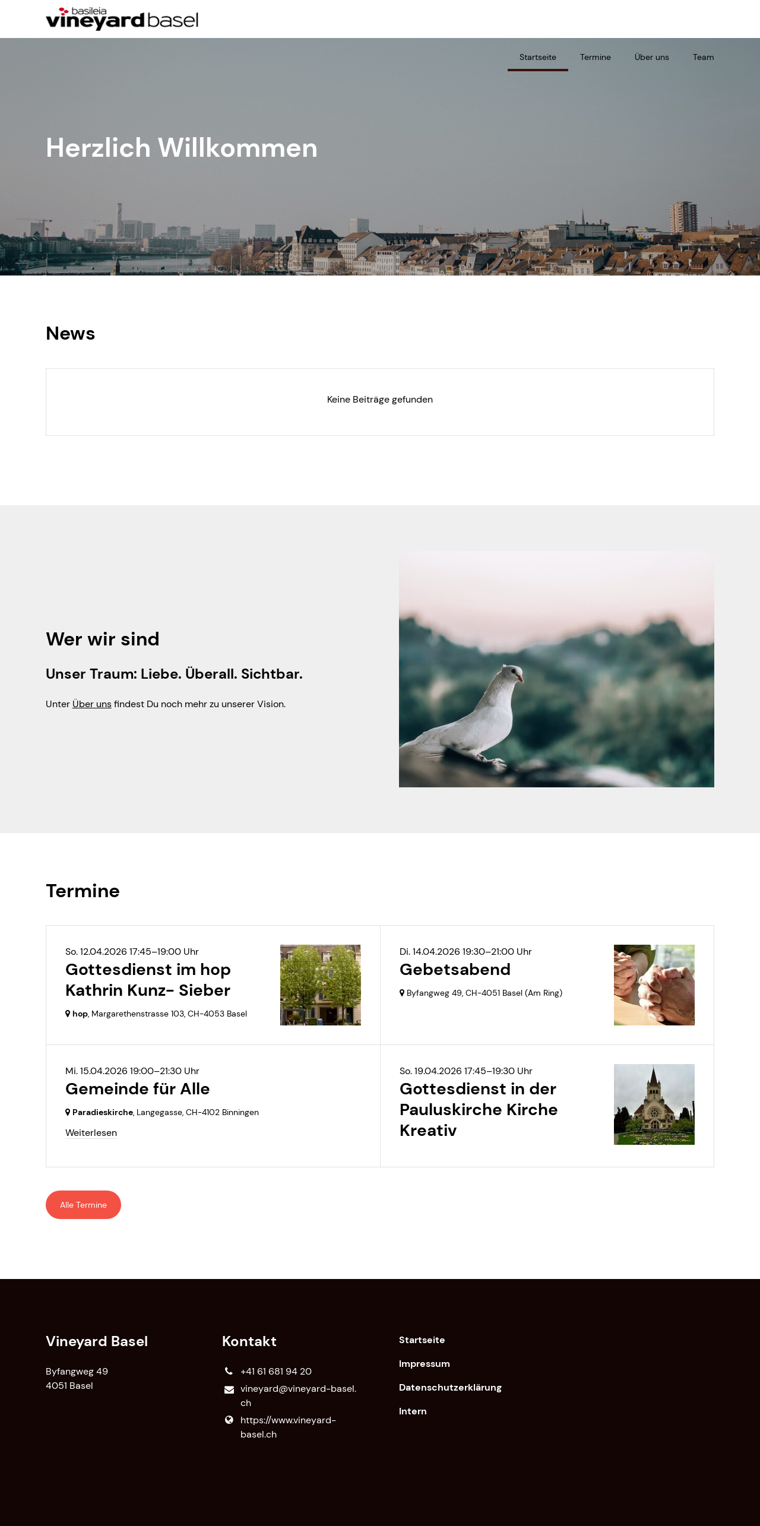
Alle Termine (83, 1204)
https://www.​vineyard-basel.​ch (278, 1427)
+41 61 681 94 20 (266, 1371)
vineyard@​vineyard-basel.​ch (289, 1396)
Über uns (92, 704)
